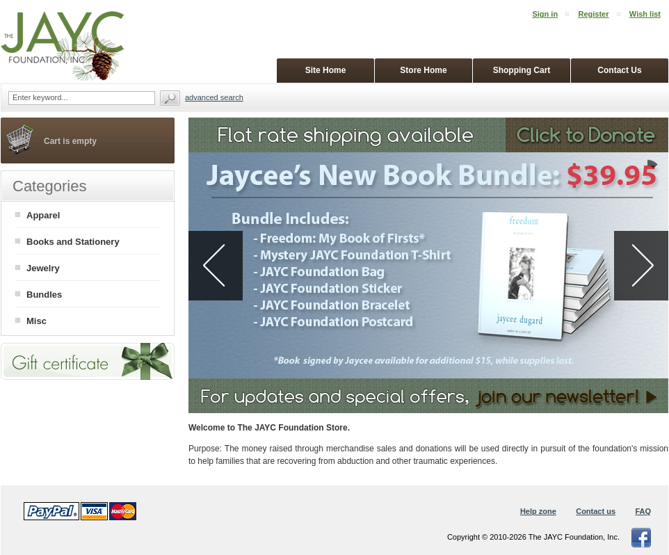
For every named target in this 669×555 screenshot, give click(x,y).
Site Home (325, 70)
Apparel (43, 215)
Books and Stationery (73, 241)
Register (593, 14)
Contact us (595, 511)
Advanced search (214, 97)
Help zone (538, 511)
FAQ (643, 511)
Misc (36, 321)
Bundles (44, 294)
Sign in (545, 14)
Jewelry (43, 268)
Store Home (423, 70)
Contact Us (619, 70)
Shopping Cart (522, 70)
